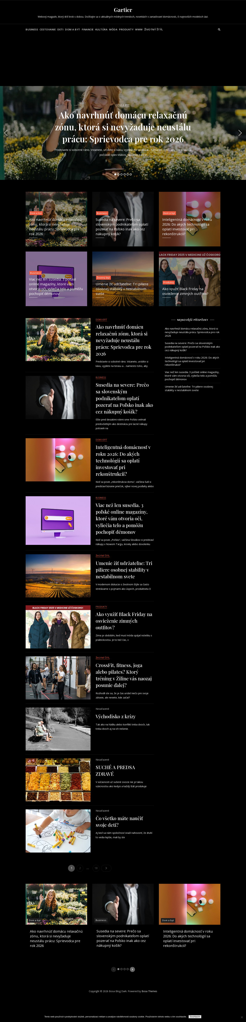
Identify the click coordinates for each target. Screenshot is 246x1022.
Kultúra (101, 29)
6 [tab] (131, 174)
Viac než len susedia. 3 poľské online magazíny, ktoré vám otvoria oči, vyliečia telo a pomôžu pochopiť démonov (56, 286)
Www (139, 29)
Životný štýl (153, 29)
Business (32, 29)
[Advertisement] (123, 60)
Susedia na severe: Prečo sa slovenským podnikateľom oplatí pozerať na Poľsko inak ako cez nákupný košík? (122, 226)
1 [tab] (115, 174)
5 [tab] (127, 174)
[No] (241, 1017)
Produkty (126, 29)
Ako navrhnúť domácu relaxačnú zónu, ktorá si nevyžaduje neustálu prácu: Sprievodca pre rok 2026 (123, 127)
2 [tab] (118, 174)
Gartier (123, 9)
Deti (60, 29)
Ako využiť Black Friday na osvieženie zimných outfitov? (185, 291)
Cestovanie (48, 29)
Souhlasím (195, 1016)
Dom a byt (72, 29)
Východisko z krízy (116, 772)
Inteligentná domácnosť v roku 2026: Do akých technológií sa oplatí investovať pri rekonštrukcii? (187, 226)
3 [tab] (121, 174)
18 (96, 934)
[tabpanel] (123, 133)
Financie (88, 29)
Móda (113, 29)
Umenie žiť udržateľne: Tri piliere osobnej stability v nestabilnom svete (122, 289)
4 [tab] (124, 174)
